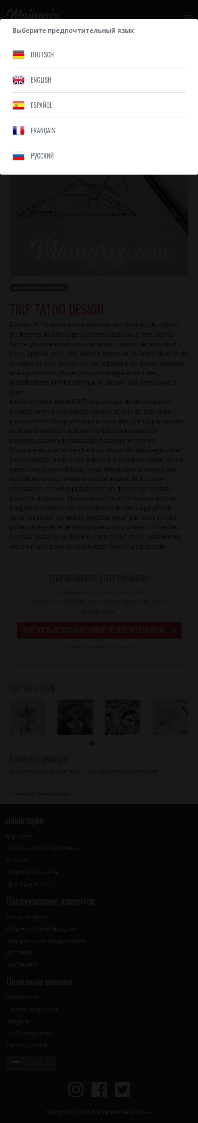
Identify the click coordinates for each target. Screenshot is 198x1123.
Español (41, 105)
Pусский (42, 156)
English (41, 80)
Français (43, 130)
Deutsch (42, 54)
